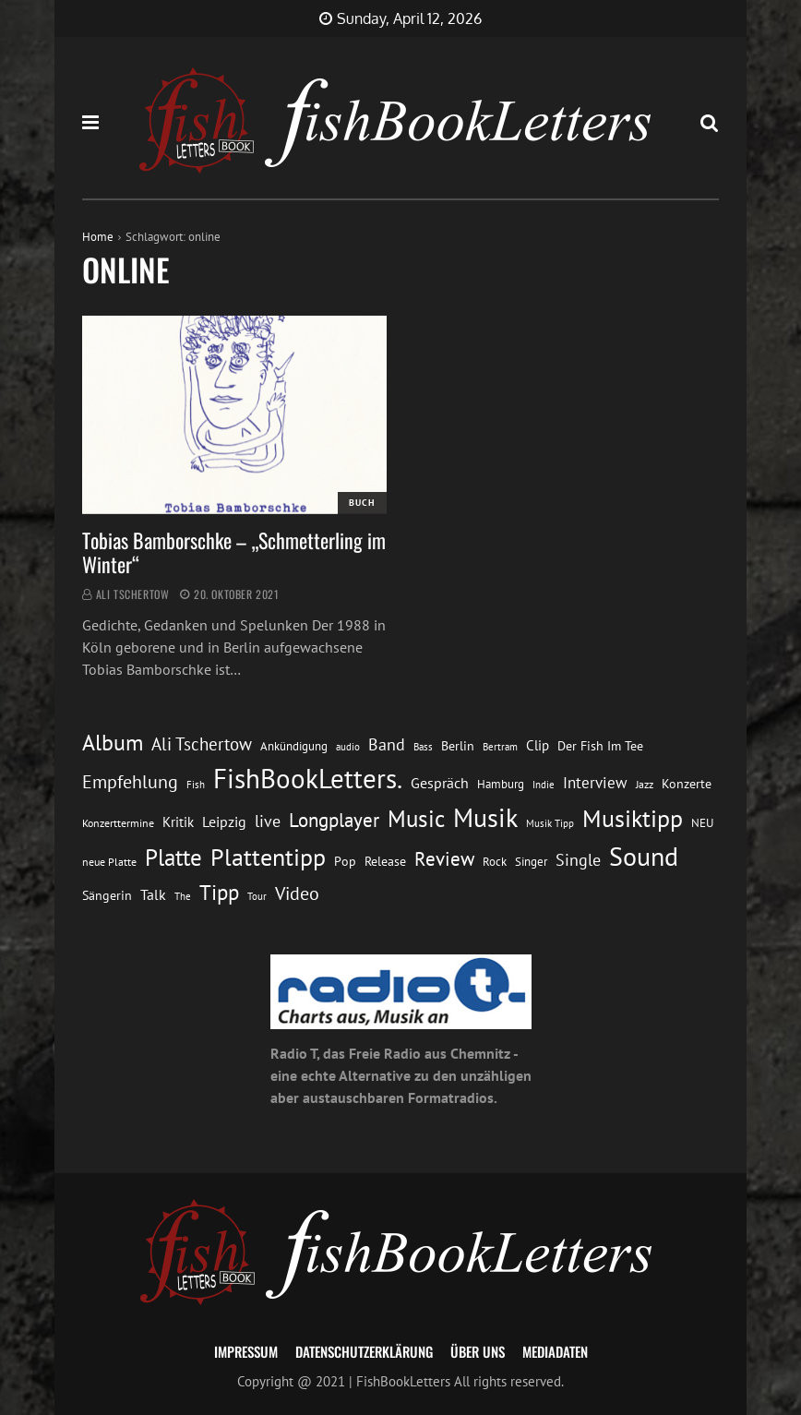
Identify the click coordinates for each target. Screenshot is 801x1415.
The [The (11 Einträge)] (182, 896)
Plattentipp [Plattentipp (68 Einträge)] (268, 857)
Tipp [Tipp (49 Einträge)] (219, 891)
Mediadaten (555, 1351)
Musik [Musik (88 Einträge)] (485, 817)
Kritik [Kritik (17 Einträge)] (178, 822)
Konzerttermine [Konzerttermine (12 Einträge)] (118, 823)
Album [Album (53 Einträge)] (112, 742)
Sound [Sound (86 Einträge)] (643, 856)
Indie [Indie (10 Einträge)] (543, 784)
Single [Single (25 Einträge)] (578, 859)
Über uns (477, 1351)
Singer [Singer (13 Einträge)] (531, 861)
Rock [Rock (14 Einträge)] (495, 861)
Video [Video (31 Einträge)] (297, 893)
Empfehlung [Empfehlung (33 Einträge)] (130, 781)
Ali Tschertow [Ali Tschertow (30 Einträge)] (201, 744)
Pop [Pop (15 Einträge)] (345, 861)
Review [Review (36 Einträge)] (444, 858)
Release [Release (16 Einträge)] (385, 861)
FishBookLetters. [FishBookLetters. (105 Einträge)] (307, 778)
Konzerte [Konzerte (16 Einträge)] (686, 783)
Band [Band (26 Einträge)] (386, 744)
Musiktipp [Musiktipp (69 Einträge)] (632, 818)
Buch (362, 503)
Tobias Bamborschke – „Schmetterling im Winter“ (234, 552)
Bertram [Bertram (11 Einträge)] (500, 746)
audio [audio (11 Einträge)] (348, 746)
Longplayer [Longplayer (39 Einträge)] (334, 820)
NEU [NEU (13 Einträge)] (702, 823)
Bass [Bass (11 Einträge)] (423, 746)
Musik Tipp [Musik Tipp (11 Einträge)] (550, 823)
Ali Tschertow (133, 594)
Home (98, 237)
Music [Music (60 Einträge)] (416, 818)
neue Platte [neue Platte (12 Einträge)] (109, 862)
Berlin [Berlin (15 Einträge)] (457, 745)
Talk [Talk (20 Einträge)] (153, 894)
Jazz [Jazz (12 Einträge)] (644, 784)
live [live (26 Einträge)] (268, 821)
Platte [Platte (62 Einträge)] (173, 857)
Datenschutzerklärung (364, 1351)
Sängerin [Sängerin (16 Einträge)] (107, 895)
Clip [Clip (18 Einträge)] (537, 745)
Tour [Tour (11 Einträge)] (257, 896)
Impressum (246, 1351)
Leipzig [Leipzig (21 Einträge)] (224, 821)
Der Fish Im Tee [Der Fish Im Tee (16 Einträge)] (600, 745)
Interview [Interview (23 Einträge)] (595, 783)
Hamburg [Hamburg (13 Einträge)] (500, 784)
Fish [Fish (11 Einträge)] (195, 784)
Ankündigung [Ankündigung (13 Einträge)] (294, 746)
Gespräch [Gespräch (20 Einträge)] (440, 782)
